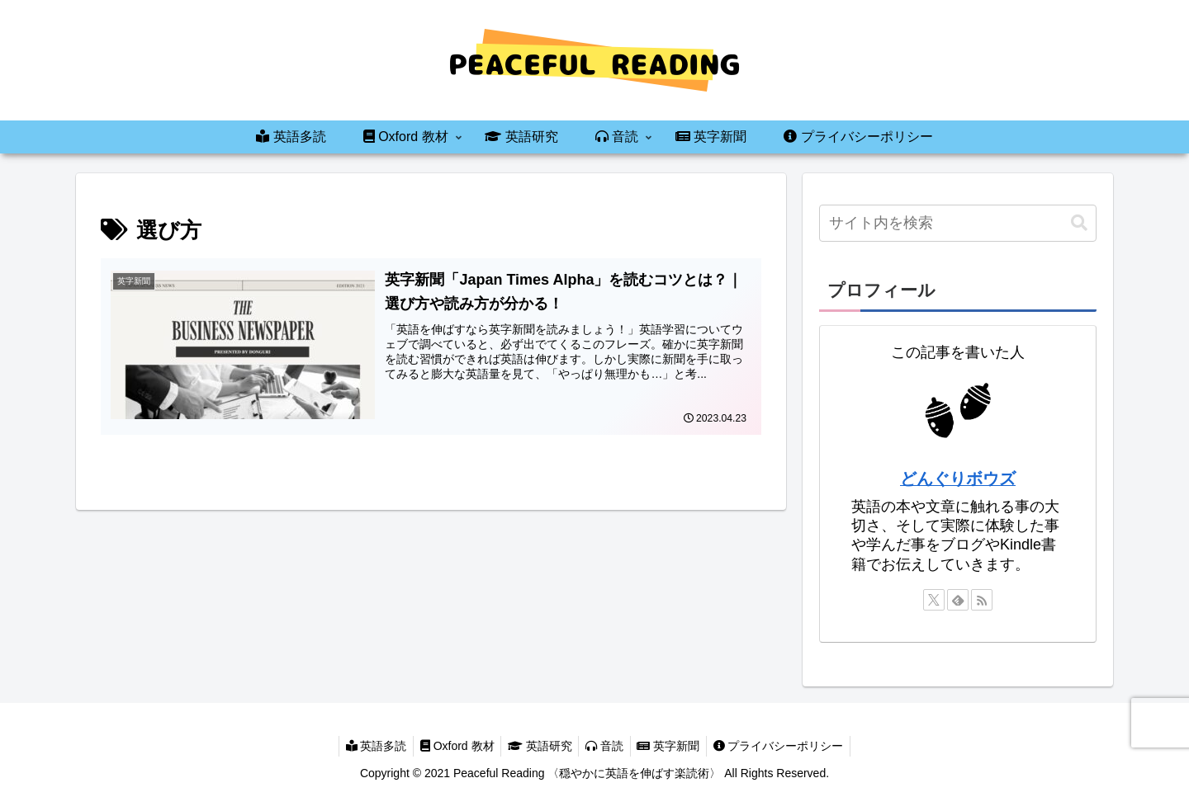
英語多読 (366, 745)
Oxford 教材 (451, 745)
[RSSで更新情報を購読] (981, 600)
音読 (606, 745)
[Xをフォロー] (934, 600)
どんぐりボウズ (958, 478)
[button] (1079, 223)
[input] (958, 223)
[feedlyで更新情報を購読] (958, 600)
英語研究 (538, 745)
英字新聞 (673, 745)
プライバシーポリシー (787, 745)
